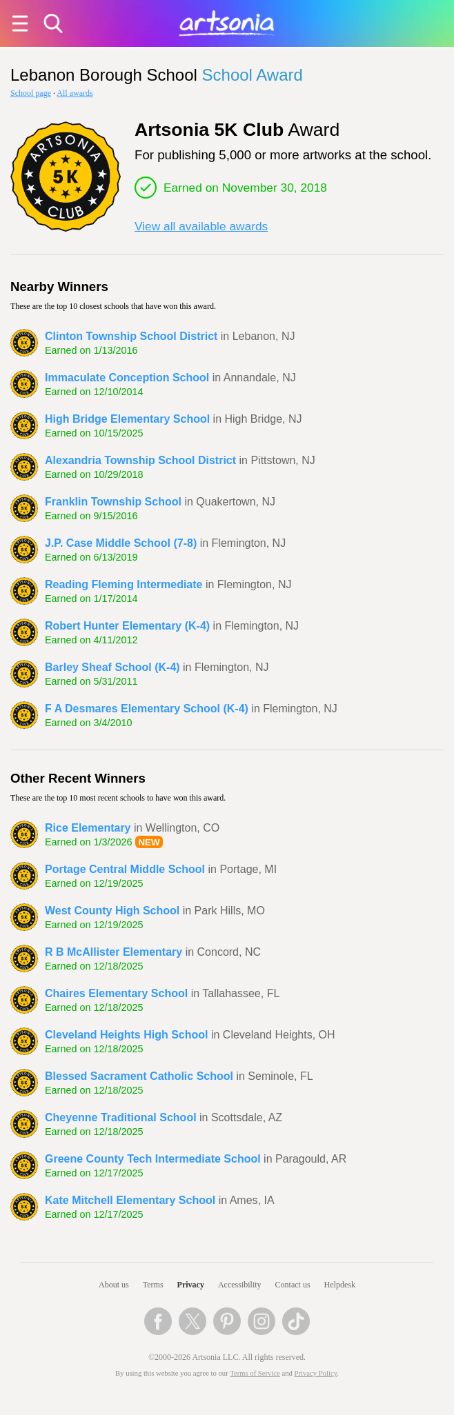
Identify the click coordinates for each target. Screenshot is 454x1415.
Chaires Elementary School (116, 993)
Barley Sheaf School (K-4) (112, 667)
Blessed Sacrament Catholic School (139, 1076)
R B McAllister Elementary (113, 952)
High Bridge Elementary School (127, 419)
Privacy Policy (316, 1373)
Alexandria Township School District (140, 460)
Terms (153, 1284)
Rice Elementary (88, 828)
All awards (74, 93)
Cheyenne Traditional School (121, 1117)
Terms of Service (255, 1373)
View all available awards (201, 226)
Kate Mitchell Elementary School (130, 1200)
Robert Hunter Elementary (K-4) (127, 626)
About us (114, 1284)
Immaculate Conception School (127, 377)
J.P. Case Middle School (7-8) (121, 543)
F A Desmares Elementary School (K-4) (146, 708)
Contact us (292, 1284)
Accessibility (239, 1284)
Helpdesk (339, 1284)
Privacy (190, 1284)
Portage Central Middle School (125, 869)
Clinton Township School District (131, 336)
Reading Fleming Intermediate (123, 584)
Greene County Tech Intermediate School (153, 1159)
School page (30, 93)
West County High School (112, 910)
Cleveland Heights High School (126, 1035)
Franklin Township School (113, 502)
